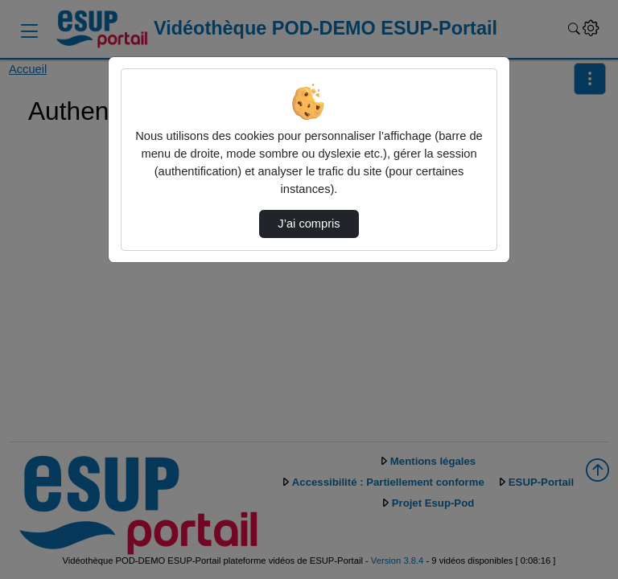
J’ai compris (309, 223)
